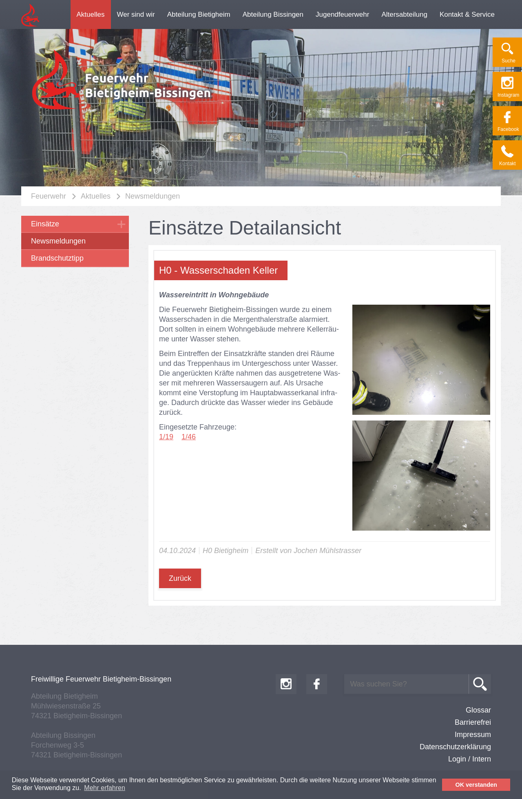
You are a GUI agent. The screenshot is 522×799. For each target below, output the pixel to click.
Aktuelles (91, 14)
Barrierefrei (473, 722)
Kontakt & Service (467, 14)
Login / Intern (469, 759)
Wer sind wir (136, 14)
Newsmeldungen (152, 196)
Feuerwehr (48, 196)
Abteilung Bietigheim (198, 14)
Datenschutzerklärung (455, 747)
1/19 (166, 437)
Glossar (478, 710)
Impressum (473, 734)
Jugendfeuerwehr (342, 14)
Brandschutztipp (57, 258)
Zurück (180, 578)
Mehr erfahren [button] (104, 787)
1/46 (188, 437)
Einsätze (45, 224)
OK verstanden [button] (476, 784)
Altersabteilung (404, 14)
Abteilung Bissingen (273, 14)
